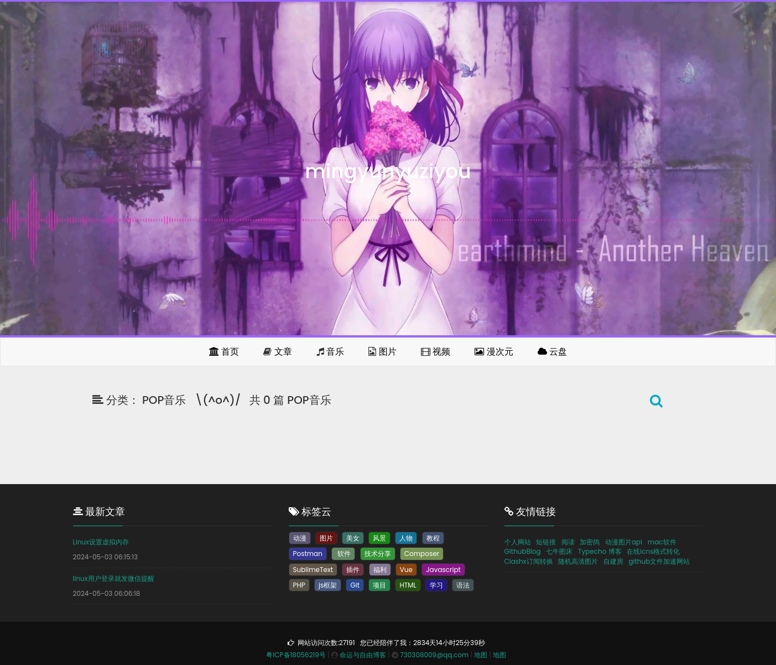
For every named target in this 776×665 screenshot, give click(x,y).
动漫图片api (623, 542)
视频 (441, 351)
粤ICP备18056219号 (296, 654)
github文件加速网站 (659, 561)
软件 (343, 553)
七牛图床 (559, 551)
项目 (379, 585)
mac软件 (662, 542)
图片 (388, 351)
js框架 (328, 585)
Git (355, 585)
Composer (421, 553)
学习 (436, 585)
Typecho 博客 (600, 551)
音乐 (335, 351)
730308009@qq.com (434, 654)
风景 (379, 538)
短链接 (546, 542)
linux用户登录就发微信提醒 (113, 578)
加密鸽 (590, 542)
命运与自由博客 (363, 654)
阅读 (568, 542)
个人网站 (517, 542)
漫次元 (494, 351)
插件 (353, 569)
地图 (480, 654)
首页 (224, 351)
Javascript (443, 569)
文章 (283, 351)
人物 (406, 538)
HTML (407, 585)
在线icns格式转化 (653, 551)
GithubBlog (522, 551)
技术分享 (377, 553)
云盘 (552, 351)
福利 (380, 569)
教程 (433, 538)
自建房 (613, 561)
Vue (406, 569)
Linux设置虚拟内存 (101, 542)
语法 (463, 585)
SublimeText (313, 569)
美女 (353, 538)
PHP (299, 585)
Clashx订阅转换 (528, 561)
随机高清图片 (578, 561)
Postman (307, 553)
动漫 (299, 538)
